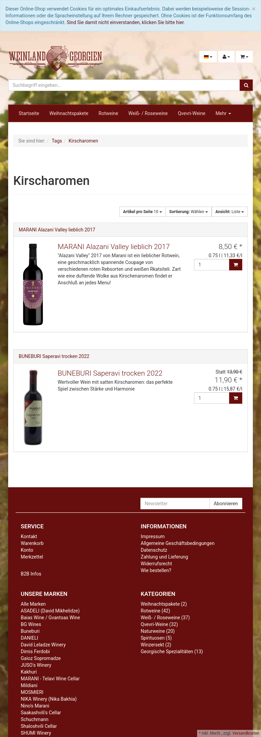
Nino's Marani (35, 705)
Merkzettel (32, 557)
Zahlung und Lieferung (164, 557)
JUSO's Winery (36, 665)
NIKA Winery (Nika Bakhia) (49, 699)
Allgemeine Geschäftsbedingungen (177, 543)
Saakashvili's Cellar (41, 712)
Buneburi (30, 631)
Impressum (152, 536)
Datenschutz (154, 550)
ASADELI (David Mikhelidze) (50, 610)
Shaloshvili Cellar (39, 726)
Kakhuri (29, 672)
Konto (27, 550)
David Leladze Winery (43, 644)
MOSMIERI (32, 692)
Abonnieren (226, 503)
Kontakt (29, 536)
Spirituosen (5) (156, 638)
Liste (229, 211)
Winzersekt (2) (156, 644)
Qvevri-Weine (191, 113)
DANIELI (29, 638)
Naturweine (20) (158, 631)
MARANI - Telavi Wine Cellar (50, 678)
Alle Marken (33, 604)
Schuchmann (34, 719)
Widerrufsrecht (156, 563)
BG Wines (31, 624)
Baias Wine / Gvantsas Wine (50, 617)
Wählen (188, 211)
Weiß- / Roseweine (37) (165, 617)
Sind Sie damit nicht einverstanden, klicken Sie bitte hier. (126, 22)
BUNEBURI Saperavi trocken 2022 (54, 356)
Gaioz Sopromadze (41, 658)
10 (142, 211)
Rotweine (108, 113)
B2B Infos (31, 574)
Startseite (29, 113)
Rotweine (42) (155, 610)
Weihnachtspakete (68, 113)
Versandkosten (245, 733)
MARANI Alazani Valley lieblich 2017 (57, 229)
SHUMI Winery (36, 733)
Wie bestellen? (156, 570)
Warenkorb (32, 543)
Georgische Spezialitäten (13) (172, 651)
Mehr (223, 113)
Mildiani (29, 685)
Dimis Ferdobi (35, 651)
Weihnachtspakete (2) (164, 604)
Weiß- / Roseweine (148, 113)
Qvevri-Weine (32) (159, 624)
